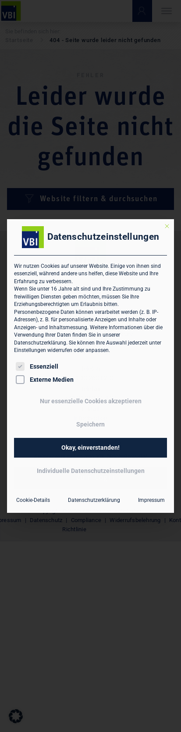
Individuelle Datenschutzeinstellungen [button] (91, 470)
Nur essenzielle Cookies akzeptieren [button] (91, 401)
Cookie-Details (33, 500)
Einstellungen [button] (30, 350)
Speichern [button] (90, 424)
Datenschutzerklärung (40, 343)
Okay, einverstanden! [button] (90, 447)
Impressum (151, 500)
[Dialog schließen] (167, 226)
